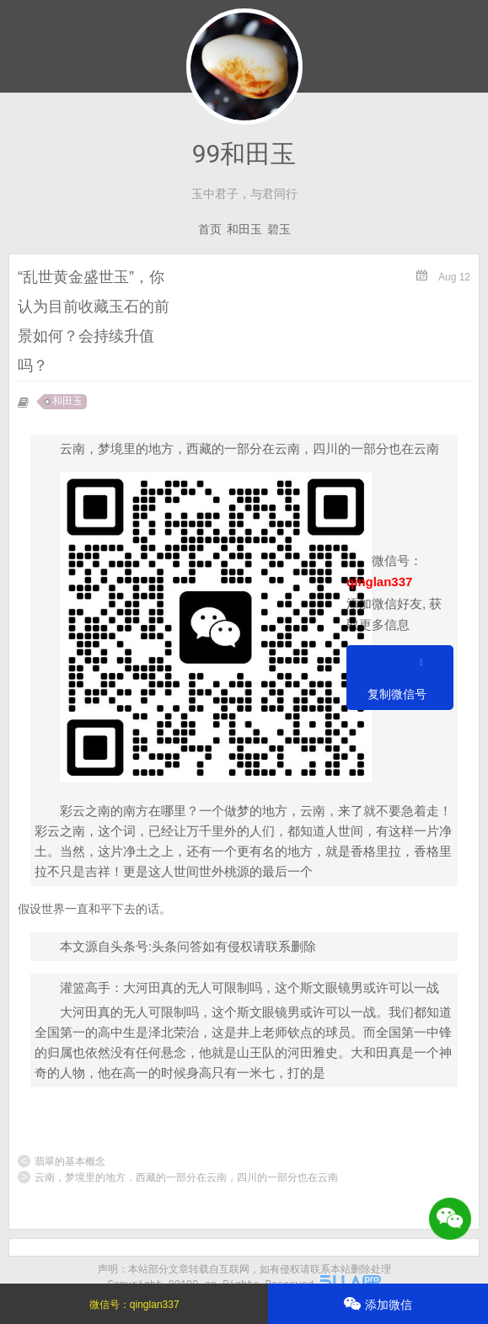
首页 (210, 229)
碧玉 (279, 229)
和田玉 (244, 229)
